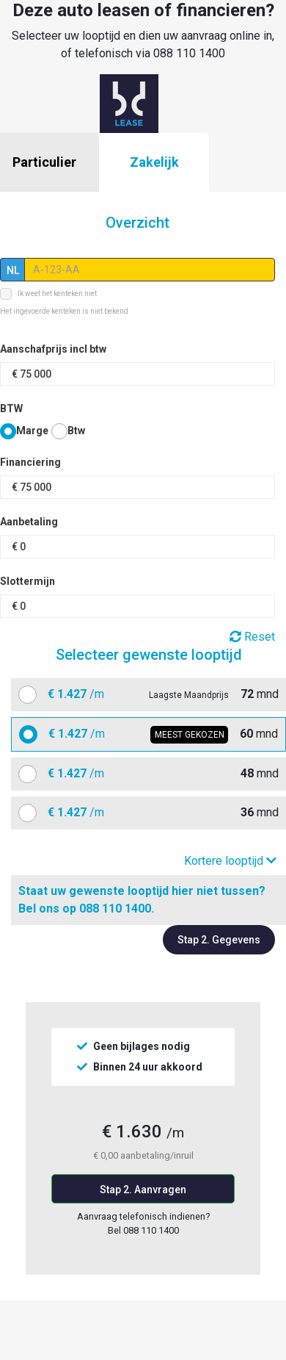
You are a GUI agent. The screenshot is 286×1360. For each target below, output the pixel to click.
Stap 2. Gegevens (218, 940)
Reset (252, 637)
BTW (11, 408)
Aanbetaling (29, 522)
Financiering (30, 462)
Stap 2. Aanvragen (143, 1189)
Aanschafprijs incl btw (53, 349)
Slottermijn (27, 581)
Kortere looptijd (230, 861)
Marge (32, 430)
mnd (158, 694)
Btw (76, 430)
